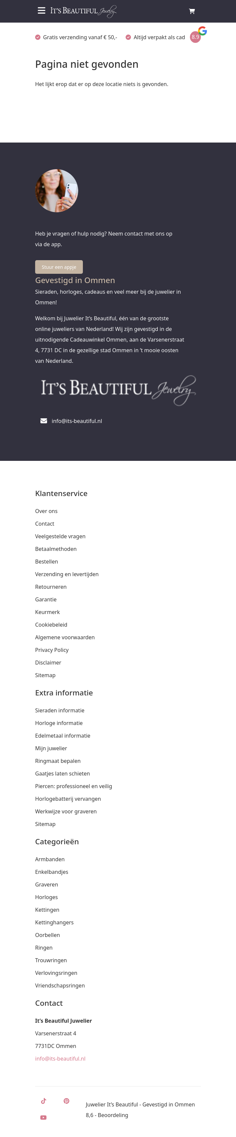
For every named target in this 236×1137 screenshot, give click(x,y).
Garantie (46, 599)
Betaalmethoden (56, 549)
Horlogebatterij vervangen (68, 798)
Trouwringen (51, 960)
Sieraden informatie (60, 710)
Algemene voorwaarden (65, 637)
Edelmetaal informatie (62, 735)
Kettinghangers (54, 922)
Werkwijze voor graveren (66, 811)
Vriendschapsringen (60, 985)
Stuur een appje (59, 267)
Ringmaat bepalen (58, 761)
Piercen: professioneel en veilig (73, 786)
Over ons (46, 511)
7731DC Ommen (55, 1046)
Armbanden (50, 859)
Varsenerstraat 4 (55, 1033)
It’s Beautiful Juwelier (63, 1020)
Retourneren (51, 586)
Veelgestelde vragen (60, 536)
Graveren (46, 884)
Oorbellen (47, 935)
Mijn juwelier (51, 748)
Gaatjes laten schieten (62, 773)
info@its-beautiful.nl (60, 1058)
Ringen (44, 947)
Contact (44, 523)
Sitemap (45, 675)
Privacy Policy (52, 650)
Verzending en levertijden (67, 574)
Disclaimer (48, 662)
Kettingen (47, 909)
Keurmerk (47, 612)
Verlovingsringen (56, 973)
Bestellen (46, 561)
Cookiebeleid (51, 624)
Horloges (46, 897)
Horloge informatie (59, 723)
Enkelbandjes (51, 872)
